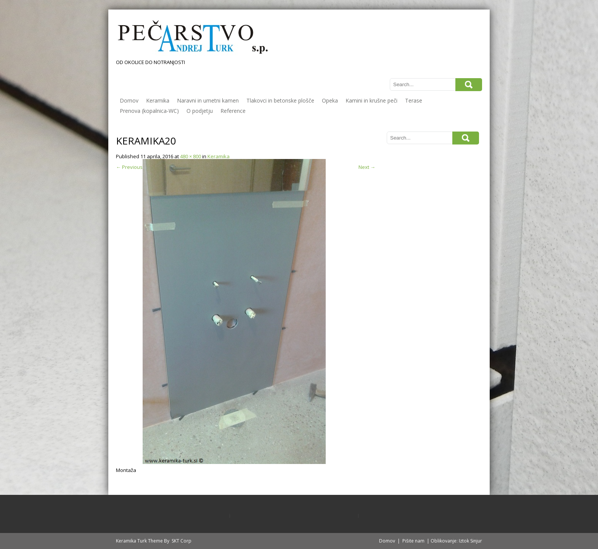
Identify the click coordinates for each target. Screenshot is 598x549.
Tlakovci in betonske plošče (280, 100)
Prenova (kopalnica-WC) (149, 110)
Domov (129, 100)
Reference (233, 110)
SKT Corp (181, 541)
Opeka (330, 100)
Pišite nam (413, 541)
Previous (129, 167)
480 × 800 (190, 156)
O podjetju (199, 110)
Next (366, 167)
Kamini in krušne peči (371, 100)
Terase (413, 100)
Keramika (157, 100)
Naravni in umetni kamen (208, 100)
